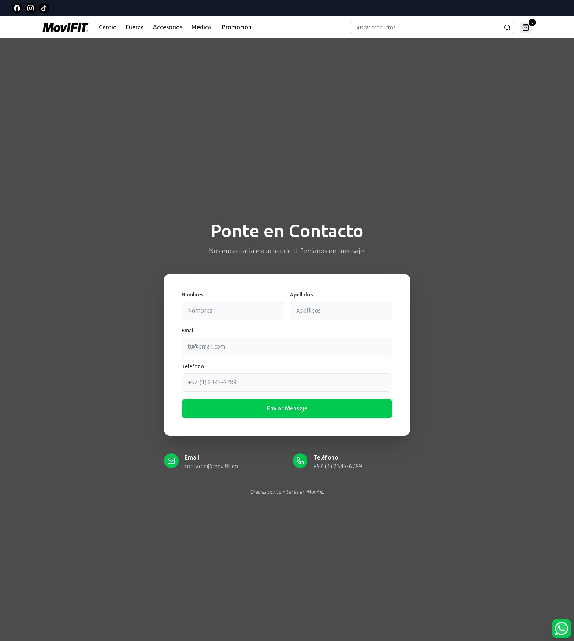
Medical (202, 27)
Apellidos (301, 295)
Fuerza (135, 27)
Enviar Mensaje (287, 408)
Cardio (108, 27)
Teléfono (193, 367)
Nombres (193, 295)
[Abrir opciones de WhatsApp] (561, 628)
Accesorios (167, 27)
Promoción (236, 27)
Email (188, 331)
